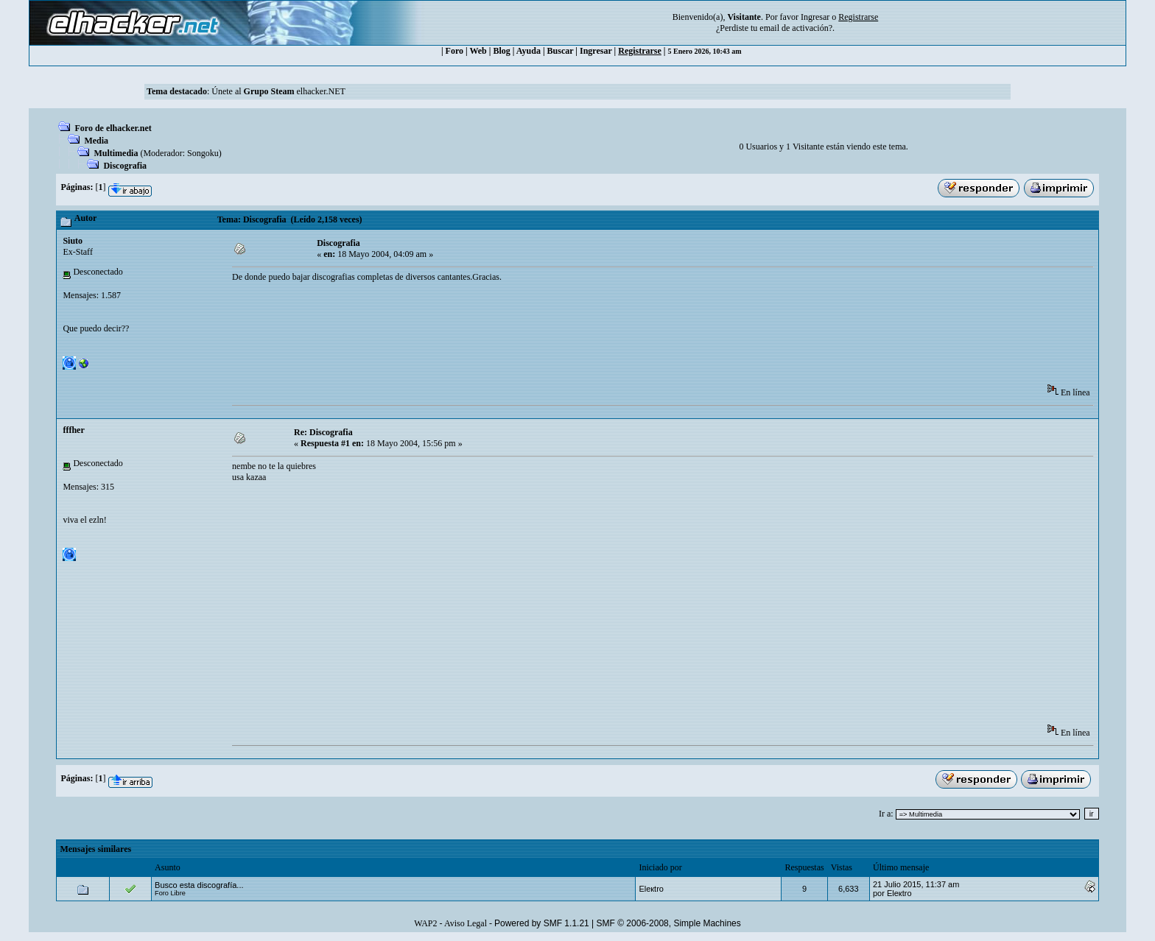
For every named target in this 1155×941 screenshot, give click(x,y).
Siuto (72, 241)
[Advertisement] (500, 338)
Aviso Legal (465, 923)
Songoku (203, 153)
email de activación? (795, 28)
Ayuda (528, 51)
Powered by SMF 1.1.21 (541, 923)
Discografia (125, 166)
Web (477, 51)
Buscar (560, 51)
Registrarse (639, 51)
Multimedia (116, 153)
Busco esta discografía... (199, 885)
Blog (501, 51)
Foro (454, 51)
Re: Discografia (323, 432)
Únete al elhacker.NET (278, 91)
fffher (73, 430)
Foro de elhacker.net (112, 128)
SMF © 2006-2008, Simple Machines (669, 923)
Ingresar (815, 17)
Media (96, 140)
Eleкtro (651, 888)
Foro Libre (170, 893)
